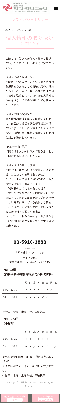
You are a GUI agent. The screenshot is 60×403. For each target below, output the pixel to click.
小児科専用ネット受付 (15, 396)
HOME (7, 30)
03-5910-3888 (30, 242)
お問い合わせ (45, 396)
